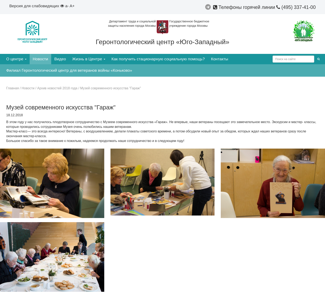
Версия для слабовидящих (36, 6)
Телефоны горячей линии (244, 7)
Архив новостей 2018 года (57, 88)
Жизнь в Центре (88, 59)
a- (67, 6)
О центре (16, 59)
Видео (60, 59)
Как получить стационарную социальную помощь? (158, 59)
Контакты (219, 59)
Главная (12, 88)
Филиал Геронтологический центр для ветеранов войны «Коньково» (69, 70)
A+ (72, 6)
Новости (40, 59)
